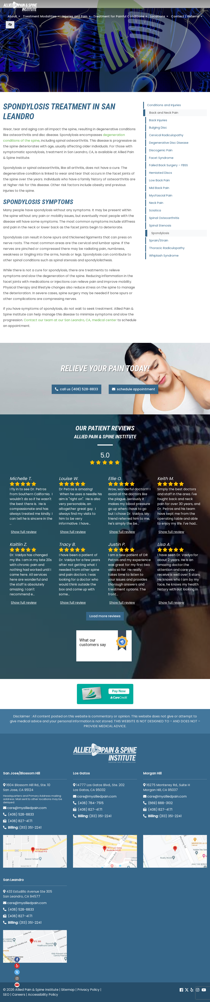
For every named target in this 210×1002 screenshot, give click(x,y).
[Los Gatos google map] (105, 851)
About (14, 17)
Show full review (24, 532)
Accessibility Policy (43, 994)
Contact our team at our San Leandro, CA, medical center (70, 320)
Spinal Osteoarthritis (164, 218)
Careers (18, 994)
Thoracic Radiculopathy (167, 248)
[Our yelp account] (191, 990)
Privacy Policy (88, 989)
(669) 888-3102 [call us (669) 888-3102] (158, 803)
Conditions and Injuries (164, 105)
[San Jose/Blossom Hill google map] (35, 851)
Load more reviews (105, 616)
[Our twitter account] (17, 972)
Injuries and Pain (76, 17)
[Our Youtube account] (17, 984)
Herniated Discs (160, 173)
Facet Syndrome (161, 158)
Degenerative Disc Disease (168, 143)
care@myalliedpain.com (25, 808)
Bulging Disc (158, 128)
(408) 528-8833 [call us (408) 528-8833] (18, 814)
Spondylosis (160, 233)
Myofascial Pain (160, 195)
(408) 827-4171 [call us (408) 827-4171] (17, 821)
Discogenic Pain (160, 150)
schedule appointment (133, 389)
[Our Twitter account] (187, 990)
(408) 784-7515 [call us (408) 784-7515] (88, 803)
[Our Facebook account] (182, 990)
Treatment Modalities (41, 17)
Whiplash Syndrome (164, 256)
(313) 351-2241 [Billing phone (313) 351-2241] (22, 827)
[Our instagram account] (17, 978)
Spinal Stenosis (160, 225)
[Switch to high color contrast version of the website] (10, 25)
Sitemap (68, 989)
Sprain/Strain (158, 240)
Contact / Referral (187, 17)
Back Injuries (158, 120)
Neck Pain (156, 203)
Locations (159, 17)
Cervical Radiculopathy (166, 135)
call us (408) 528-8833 (76, 389)
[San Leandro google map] (35, 946)
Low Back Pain (159, 180)
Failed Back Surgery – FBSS (168, 165)
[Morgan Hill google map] (175, 851)
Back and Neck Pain (163, 113)
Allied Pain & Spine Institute (36, 989)
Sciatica (155, 210)
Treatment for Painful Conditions (120, 17)
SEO (6, 994)
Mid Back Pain (159, 188)
